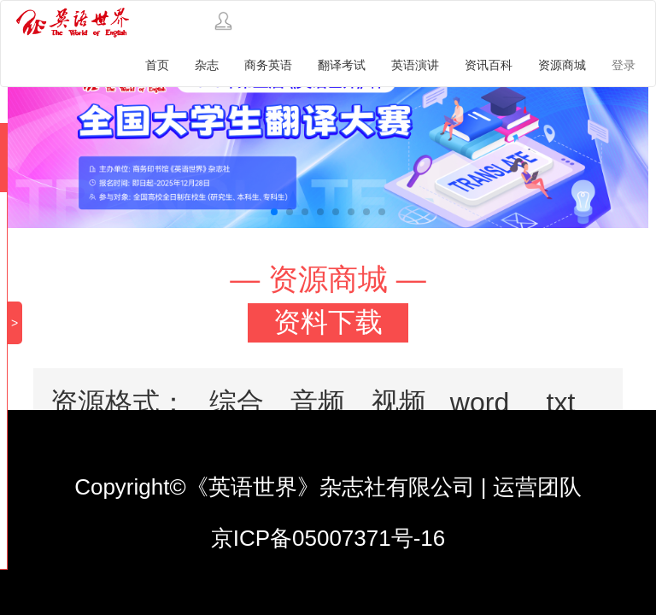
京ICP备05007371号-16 (328, 538)
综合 (236, 402)
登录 (624, 65)
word (479, 402)
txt (561, 402)
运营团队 (537, 487)
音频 (317, 402)
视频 (399, 402)
